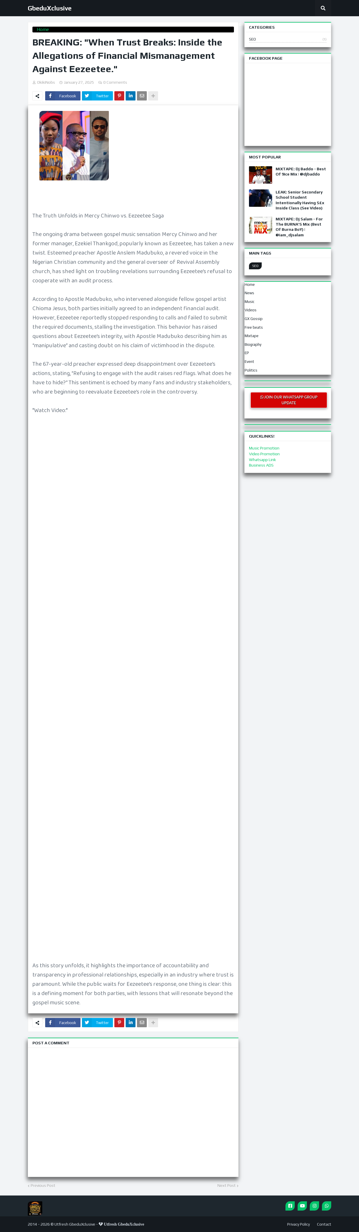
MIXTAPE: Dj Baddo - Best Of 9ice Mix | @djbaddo (301, 171)
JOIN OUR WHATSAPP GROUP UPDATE (289, 400)
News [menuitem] (249, 293)
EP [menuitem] (247, 353)
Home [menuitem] (250, 284)
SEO (288, 39)
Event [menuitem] (249, 361)
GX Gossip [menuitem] (254, 319)
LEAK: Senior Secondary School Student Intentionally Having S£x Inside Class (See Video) (300, 200)
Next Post (226, 1185)
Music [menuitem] (249, 301)
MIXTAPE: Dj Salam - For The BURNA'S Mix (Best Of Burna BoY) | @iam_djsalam (299, 227)
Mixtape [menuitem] (252, 336)
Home (43, 29)
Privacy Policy (298, 1224)
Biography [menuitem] (253, 344)
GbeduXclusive (50, 8)
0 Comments (115, 82)
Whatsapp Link (262, 459)
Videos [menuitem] (251, 310)
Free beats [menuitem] (254, 327)
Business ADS (261, 465)
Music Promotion (264, 448)
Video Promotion (264, 454)
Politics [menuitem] (251, 370)
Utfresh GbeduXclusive (74, 1224)
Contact (324, 1224)
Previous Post (43, 1185)
